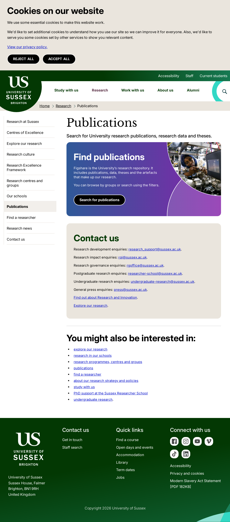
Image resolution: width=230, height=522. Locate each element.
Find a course (127, 439)
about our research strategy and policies (106, 380)
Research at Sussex (23, 121)
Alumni (193, 90)
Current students (213, 76)
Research (100, 90)
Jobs (120, 477)
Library (122, 462)
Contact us (16, 239)
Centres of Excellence (25, 132)
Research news (19, 228)
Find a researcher (21, 217)
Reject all (23, 59)
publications (83, 368)
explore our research (90, 349)
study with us (84, 387)
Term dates (125, 470)
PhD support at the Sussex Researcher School (111, 393)
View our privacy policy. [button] (27, 47)
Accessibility (168, 76)
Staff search (72, 447)
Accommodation (130, 454)
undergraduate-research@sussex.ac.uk (162, 281)
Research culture (21, 154)
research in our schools (93, 355)
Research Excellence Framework (24, 167)
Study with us (66, 90)
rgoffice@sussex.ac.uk (145, 265)
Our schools (17, 196)
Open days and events (134, 447)
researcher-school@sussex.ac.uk (155, 273)
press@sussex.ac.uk (130, 289)
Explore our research (90, 305)
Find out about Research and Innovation (105, 297)
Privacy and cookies (187, 473)
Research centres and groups (25, 182)
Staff (189, 76)
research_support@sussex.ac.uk (154, 249)
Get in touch (72, 439)
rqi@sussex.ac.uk (132, 257)
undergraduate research (93, 399)
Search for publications (99, 200)
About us (165, 90)
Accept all (59, 59)
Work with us (132, 90)
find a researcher (87, 374)
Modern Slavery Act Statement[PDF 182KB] (195, 483)
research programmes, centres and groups (108, 362)
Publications (17, 206)
